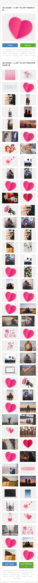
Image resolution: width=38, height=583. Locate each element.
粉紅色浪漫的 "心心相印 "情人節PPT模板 (16, 8)
